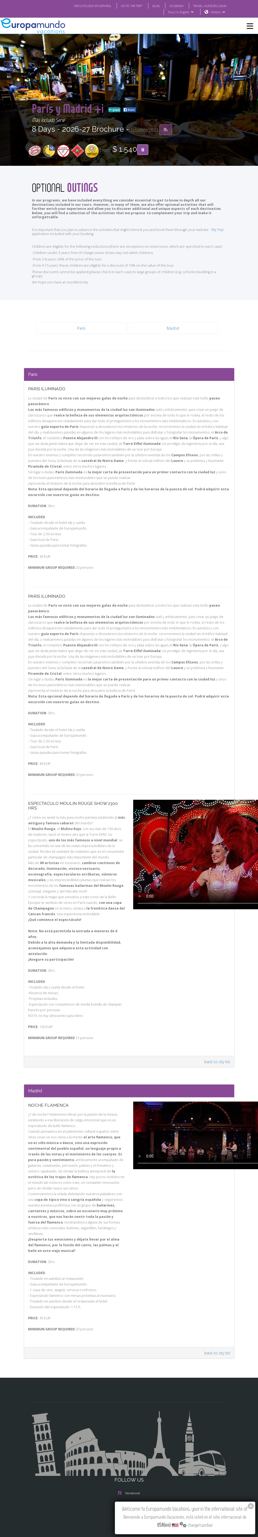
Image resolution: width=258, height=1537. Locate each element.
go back (145, 109)
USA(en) (218, 12)
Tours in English (181, 12)
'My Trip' (217, 229)
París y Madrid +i (83, 108)
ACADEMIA (176, 6)
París (81, 328)
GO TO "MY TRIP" (132, 6)
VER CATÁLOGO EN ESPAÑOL (93, 6)
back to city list (217, 1061)
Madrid (173, 328)
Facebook (129, 1493)
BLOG (156, 6)
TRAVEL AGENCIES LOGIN (209, 6)
